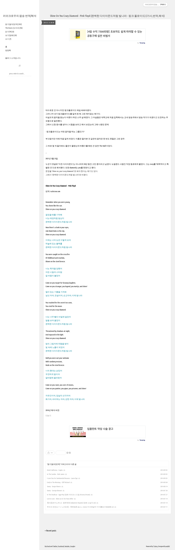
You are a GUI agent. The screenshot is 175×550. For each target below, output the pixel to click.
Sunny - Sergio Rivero (54, 486)
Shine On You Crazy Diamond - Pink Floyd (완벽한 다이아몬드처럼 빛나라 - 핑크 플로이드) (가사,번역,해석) (107, 15)
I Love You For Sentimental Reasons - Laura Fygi (62, 478)
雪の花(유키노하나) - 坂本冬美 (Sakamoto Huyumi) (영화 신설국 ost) (71, 503)
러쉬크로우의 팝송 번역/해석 (19, 15)
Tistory (155, 546)
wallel (168, 546)
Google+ (72, 546)
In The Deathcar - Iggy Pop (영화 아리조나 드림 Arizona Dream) (68, 495)
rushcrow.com (55, 191)
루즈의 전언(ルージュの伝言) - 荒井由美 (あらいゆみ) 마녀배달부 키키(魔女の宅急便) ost (80, 507)
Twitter (55, 546)
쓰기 (8, 39)
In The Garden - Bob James (55, 474)
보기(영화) (11, 35)
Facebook (61, 546)
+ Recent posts (50, 530)
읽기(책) (9, 32)
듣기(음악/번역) (13, 24)
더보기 (48, 416)
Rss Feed (47, 546)
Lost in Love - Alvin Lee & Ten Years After (60, 499)
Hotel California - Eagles (55, 470)
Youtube (67, 546)
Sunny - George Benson (54, 490)
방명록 (8, 50)
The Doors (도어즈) (14, 28)
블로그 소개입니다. (13, 58)
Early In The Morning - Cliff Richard (58, 482)
